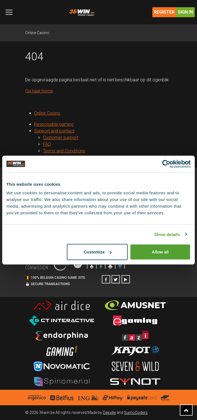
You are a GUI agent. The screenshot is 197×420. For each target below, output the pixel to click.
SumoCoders (136, 412)
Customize (98, 252)
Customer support (60, 137)
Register (164, 12)
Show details (167, 234)
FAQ (47, 144)
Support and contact (54, 131)
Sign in (185, 12)
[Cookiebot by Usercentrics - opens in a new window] (166, 164)
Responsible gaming (54, 124)
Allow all (160, 252)
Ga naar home (39, 91)
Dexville (109, 412)
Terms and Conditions (64, 151)
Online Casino (37, 33)
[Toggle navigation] (9, 12)
